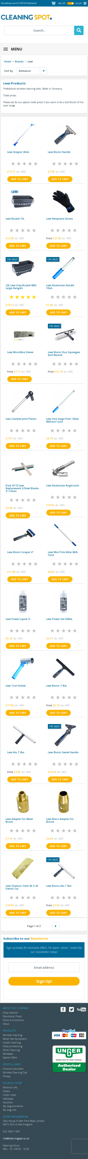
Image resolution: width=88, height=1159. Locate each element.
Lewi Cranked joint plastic (21, 418)
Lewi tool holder (16, 685)
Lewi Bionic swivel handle (63, 752)
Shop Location (10, 1012)
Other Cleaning (11, 1050)
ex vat (79, 3)
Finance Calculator (13, 1068)
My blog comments (13, 1106)
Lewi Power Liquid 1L (18, 619)
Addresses (8, 1098)
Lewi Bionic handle (59, 152)
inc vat (62, 3)
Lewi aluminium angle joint (62, 485)
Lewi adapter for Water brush (19, 820)
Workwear (8, 1053)
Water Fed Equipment (15, 1038)
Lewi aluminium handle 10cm (60, 287)
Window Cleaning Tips (15, 1072)
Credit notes (9, 1095)
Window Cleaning (12, 1035)
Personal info (10, 1087)
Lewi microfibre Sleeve (20, 352)
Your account (12, 1083)
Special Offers (10, 1057)
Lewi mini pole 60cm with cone (63, 554)
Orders (6, 1091)
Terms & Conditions (13, 1020)
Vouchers (8, 1102)
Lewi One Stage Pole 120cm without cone (62, 420)
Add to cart (19, 179)
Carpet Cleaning (12, 1042)
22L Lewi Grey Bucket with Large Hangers (21, 287)
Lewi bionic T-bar (56, 685)
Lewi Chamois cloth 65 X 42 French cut (22, 887)
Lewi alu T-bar (15, 752)
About (6, 1023)
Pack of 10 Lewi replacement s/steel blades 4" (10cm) (22, 488)
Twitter (71, 1009)
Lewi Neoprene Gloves (59, 218)
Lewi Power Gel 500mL (59, 619)
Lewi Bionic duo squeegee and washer (64, 354)
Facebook (63, 1009)
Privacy (7, 1076)
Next (55, 926)
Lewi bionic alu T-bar (59, 885)
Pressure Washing (12, 1046)
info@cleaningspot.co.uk (16, 1138)
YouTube (81, 1009)
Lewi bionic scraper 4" (20, 552)
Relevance (33, 70)
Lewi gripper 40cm (18, 152)
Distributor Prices (12, 1016)
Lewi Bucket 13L (15, 218)
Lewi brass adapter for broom (60, 820)
